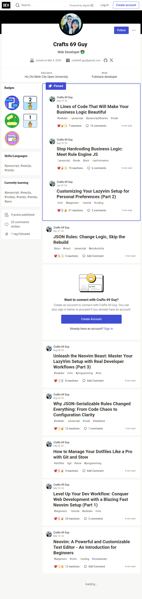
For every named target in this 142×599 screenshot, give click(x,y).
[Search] (17, 5)
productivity (96, 248)
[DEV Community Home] (6, 5)
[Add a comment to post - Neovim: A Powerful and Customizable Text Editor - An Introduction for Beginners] (67, 566)
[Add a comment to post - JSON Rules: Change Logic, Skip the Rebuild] (66, 256)
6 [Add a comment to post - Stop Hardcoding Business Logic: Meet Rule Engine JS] (96, 168)
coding (98, 203)
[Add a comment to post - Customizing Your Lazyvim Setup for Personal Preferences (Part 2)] (70, 210)
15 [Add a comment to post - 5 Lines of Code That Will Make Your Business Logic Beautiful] (95, 126)
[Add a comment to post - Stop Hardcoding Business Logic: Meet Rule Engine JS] (70, 168)
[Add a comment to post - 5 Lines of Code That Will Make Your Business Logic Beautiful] (69, 125)
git (69, 463)
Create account (126, 5)
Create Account (91, 319)
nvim (73, 559)
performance (100, 161)
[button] (12, 102)
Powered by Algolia (81, 5)
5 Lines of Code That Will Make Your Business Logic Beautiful (93, 109)
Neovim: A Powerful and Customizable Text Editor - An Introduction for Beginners (91, 547)
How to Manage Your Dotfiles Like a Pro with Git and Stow (92, 454)
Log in (105, 5)
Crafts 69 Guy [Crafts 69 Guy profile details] (65, 97)
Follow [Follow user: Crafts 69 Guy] (121, 30)
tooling (84, 559)
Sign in (108, 328)
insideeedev (99, 559)
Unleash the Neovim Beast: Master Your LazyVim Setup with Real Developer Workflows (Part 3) (93, 361)
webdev (62, 118)
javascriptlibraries (97, 118)
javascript (76, 118)
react (66, 248)
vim (60, 203)
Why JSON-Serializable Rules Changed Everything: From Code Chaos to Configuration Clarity (92, 409)
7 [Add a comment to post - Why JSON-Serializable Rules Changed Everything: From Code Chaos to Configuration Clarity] (93, 428)
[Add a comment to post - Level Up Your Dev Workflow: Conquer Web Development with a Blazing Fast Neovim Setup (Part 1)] (67, 518)
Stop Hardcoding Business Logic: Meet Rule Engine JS (90, 151)
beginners (72, 203)
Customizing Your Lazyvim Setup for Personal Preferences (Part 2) (93, 194)
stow (77, 463)
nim (99, 373)
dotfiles (59, 463)
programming (84, 373)
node (114, 118)
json (86, 161)
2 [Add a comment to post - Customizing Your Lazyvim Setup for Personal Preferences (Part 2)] (96, 210)
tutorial (86, 203)
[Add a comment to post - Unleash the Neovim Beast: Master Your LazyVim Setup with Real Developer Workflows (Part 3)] (66, 380)
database (99, 421)
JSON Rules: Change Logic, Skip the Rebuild (89, 239)
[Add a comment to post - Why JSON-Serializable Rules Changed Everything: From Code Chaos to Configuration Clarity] (67, 428)
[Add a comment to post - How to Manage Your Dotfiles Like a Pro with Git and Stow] (66, 470)
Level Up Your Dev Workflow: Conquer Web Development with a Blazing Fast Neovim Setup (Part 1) (91, 499)
